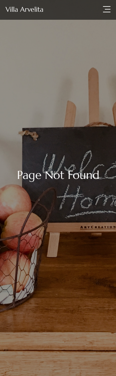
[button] (106, 9)
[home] (24, 9)
